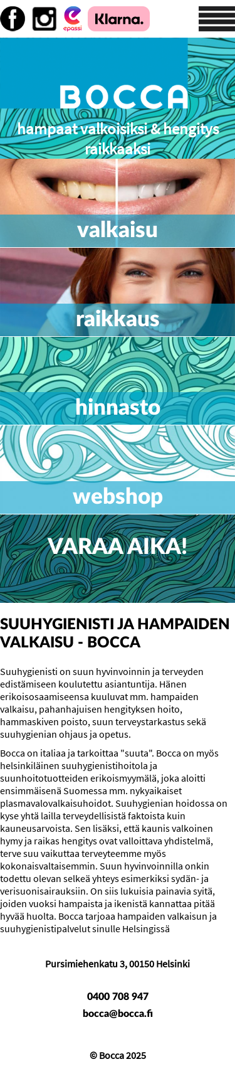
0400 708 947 (118, 997)
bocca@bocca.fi (118, 1014)
